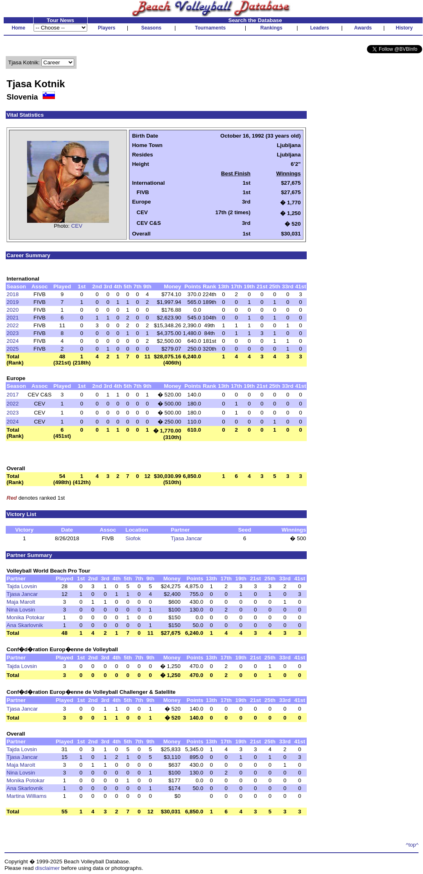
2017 (13, 395)
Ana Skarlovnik (25, 625)
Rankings (271, 28)
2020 (13, 310)
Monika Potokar (26, 617)
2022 (13, 325)
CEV (76, 226)
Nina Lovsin (21, 610)
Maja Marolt (21, 602)
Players (106, 28)
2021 (13, 318)
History (404, 28)
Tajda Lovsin (22, 586)
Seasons (151, 28)
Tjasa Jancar (186, 538)
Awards (363, 28)
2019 (13, 302)
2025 (13, 349)
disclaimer (47, 868)
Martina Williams (27, 796)
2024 (13, 341)
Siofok (132, 538)
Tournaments (210, 28)
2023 (13, 333)
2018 (13, 294)
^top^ (412, 845)
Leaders (319, 28)
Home (18, 28)
